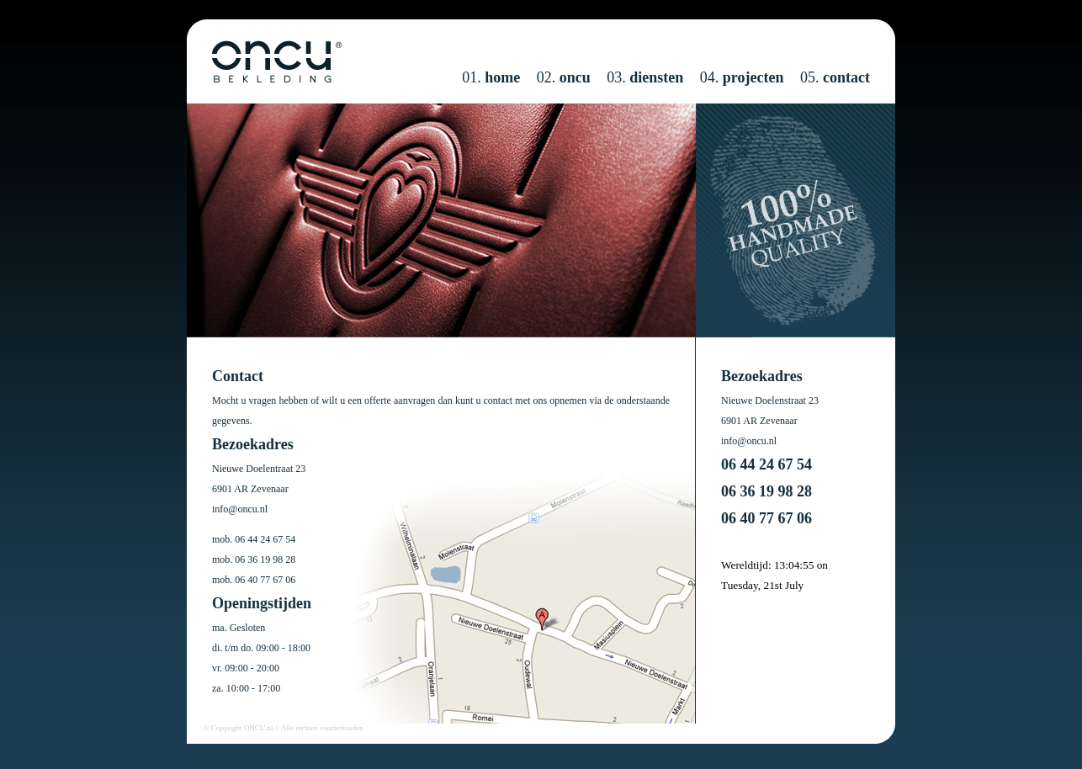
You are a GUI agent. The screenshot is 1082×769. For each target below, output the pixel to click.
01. (491, 77)
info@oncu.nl (240, 509)
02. (564, 77)
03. (645, 77)
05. (835, 77)
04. (742, 77)
